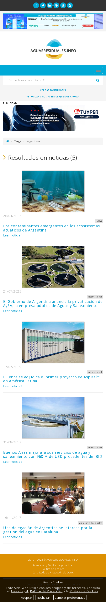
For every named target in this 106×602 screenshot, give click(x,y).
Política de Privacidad (46, 591)
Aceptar (26, 597)
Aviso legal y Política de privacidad (53, 565)
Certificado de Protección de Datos (53, 572)
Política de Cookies (53, 569)
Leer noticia (12, 235)
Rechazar (43, 597)
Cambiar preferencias (70, 597)
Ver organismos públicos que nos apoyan (53, 96)
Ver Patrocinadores (53, 90)
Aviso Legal (19, 591)
